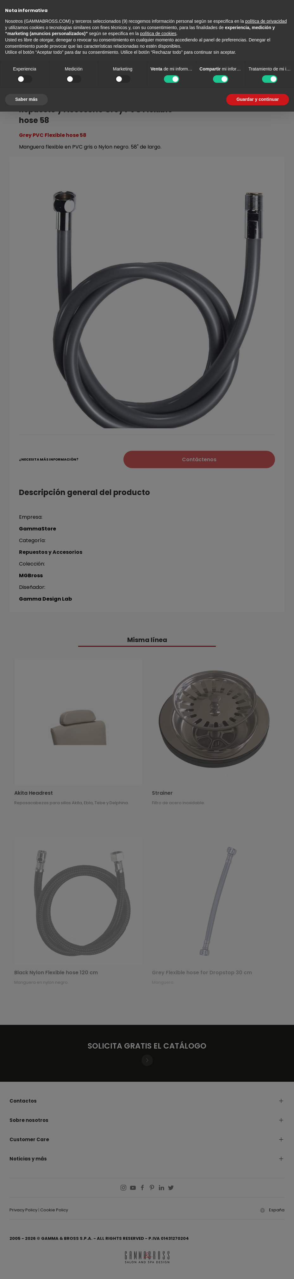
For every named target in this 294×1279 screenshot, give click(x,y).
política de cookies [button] (158, 33)
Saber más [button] (26, 99)
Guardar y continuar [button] (257, 99)
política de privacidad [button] (266, 21)
